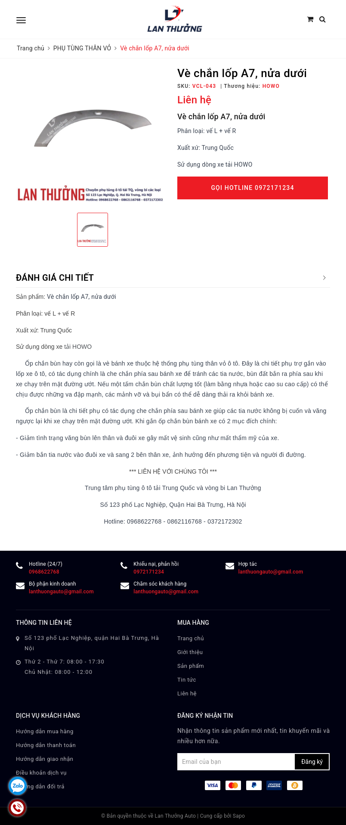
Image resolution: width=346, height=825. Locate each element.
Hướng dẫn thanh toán (46, 745)
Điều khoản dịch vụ (41, 772)
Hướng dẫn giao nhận (45, 759)
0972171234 (148, 572)
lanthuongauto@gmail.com (270, 572)
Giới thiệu (190, 652)
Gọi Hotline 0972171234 (252, 187)
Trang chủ (190, 638)
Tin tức (186, 679)
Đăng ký (312, 761)
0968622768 (44, 572)
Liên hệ (187, 693)
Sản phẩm (190, 666)
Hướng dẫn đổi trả (40, 786)
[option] (92, 136)
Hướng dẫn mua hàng (45, 731)
